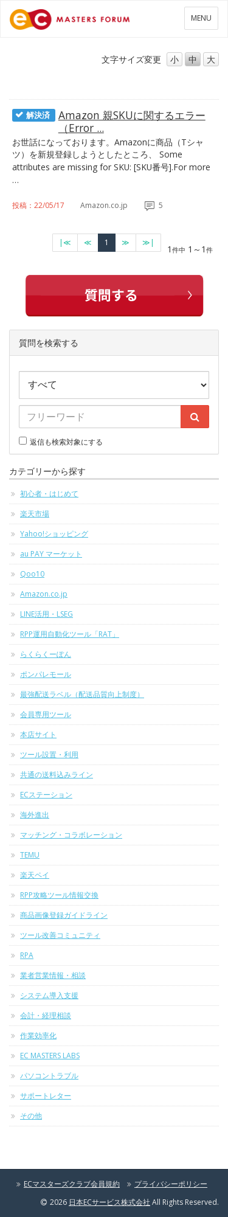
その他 (31, 1116)
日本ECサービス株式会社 (109, 1202)
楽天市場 (34, 513)
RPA (26, 955)
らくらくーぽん (45, 654)
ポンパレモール (45, 674)
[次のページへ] (125, 243)
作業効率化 (38, 1035)
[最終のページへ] (148, 243)
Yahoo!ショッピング (54, 534)
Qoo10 (32, 574)
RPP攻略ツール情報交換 (59, 895)
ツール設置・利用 (49, 754)
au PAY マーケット (51, 554)
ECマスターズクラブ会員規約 (72, 1184)
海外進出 (34, 815)
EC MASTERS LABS (50, 1055)
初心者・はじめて (49, 493)
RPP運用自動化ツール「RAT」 (69, 634)
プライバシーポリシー (170, 1184)
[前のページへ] (87, 243)
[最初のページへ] (65, 243)
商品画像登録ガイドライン (64, 915)
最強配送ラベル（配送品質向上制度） (82, 694)
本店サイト (38, 734)
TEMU (30, 855)
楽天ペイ (34, 875)
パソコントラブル (49, 1075)
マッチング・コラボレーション (71, 835)
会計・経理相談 (45, 1015)
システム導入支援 (49, 995)
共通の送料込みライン (56, 774)
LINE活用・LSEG (46, 614)
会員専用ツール (45, 714)
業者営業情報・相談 (53, 975)
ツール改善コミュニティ (60, 935)
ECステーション (46, 794)
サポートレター (45, 1095)
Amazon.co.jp (43, 594)
